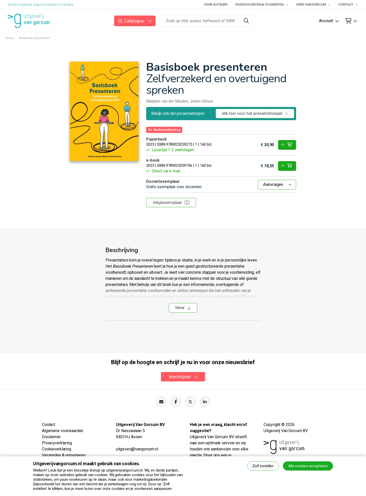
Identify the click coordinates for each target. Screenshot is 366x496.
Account (326, 20)
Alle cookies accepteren (308, 466)
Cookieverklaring (56, 449)
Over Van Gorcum (313, 4)
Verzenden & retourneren (63, 455)
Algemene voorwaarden (62, 430)
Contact (348, 4)
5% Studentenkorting (164, 130)
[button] (135, 21)
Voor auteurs (215, 4)
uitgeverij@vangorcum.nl (137, 449)
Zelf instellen (262, 466)
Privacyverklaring (57, 442)
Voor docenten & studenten (261, 4)
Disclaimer (51, 436)
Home (9, 38)
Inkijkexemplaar (171, 202)
